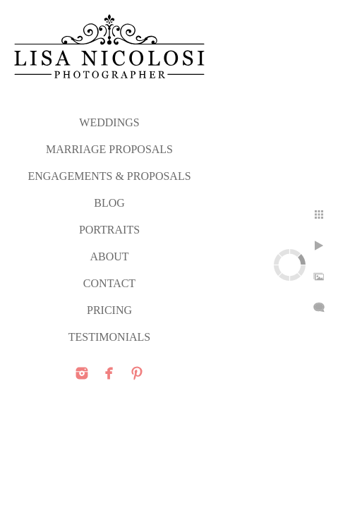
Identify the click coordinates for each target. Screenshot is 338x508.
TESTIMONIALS (109, 337)
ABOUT (109, 256)
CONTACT (109, 283)
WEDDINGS (109, 122)
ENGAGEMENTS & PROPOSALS (109, 176)
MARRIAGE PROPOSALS (109, 149)
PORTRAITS (109, 230)
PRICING (109, 310)
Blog (109, 203)
